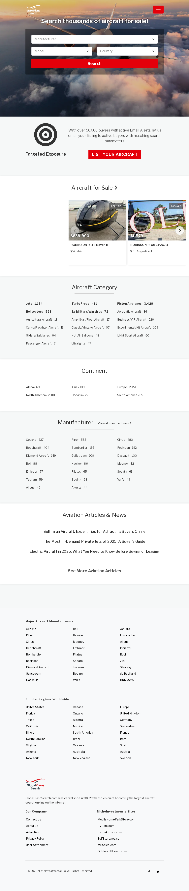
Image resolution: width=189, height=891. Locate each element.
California (32, 726)
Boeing (78, 673)
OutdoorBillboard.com (112, 851)
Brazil (76, 739)
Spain (123, 745)
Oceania (78, 745)
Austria (125, 751)
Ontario (78, 713)
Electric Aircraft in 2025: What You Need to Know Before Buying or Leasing (94, 551)
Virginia (31, 745)
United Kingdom (131, 713)
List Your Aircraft (115, 154)
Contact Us (33, 819)
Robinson (32, 660)
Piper (29, 635)
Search (95, 63)
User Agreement (37, 845)
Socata (78, 660)
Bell (75, 629)
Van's (76, 680)
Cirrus (30, 641)
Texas (30, 719)
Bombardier (34, 654)
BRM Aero (127, 680)
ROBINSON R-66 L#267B (149, 245)
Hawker (78, 635)
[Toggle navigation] (158, 10)
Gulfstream (33, 673)
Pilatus (77, 654)
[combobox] (94, 39)
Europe (125, 707)
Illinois (30, 732)
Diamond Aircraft (37, 667)
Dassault (32, 680)
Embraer (78, 648)
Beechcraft (33, 648)
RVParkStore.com (110, 832)
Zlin (122, 660)
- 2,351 (126, 387)
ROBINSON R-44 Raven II (89, 245)
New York (32, 758)
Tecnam (78, 667)
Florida (30, 713)
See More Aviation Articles (94, 570)
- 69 (33, 387)
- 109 (78, 387)
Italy (123, 739)
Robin (124, 654)
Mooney (78, 641)
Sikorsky (126, 667)
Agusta (125, 629)
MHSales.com (107, 845)
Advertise (32, 832)
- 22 (80, 395)
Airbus (124, 641)
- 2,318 (40, 395)
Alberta (78, 719)
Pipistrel (125, 648)
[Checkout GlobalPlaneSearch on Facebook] (149, 872)
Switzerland (128, 726)
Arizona (31, 751)
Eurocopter (127, 635)
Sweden (125, 758)
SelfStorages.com (110, 838)
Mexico (78, 726)
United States (35, 707)
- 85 (130, 395)
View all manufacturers (114, 423)
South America (83, 732)
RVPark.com (106, 825)
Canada (78, 707)
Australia (79, 751)
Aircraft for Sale (94, 187)
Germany (126, 719)
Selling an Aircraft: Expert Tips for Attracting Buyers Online (95, 531)
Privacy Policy (35, 838)
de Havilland (128, 673)
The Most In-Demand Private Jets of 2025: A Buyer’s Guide (94, 541)
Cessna (31, 629)
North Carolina (36, 739)
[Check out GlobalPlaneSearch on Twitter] (158, 872)
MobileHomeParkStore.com (117, 819)
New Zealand (81, 758)
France (124, 732)
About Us (32, 825)
